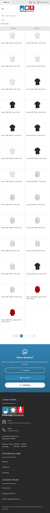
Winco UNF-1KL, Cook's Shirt (35, 135)
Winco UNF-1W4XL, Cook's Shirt (11, 181)
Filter (13, 28)
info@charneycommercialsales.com (19, 423)
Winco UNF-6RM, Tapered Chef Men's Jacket (36, 297)
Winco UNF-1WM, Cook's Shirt (11, 89)
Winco (3, 20)
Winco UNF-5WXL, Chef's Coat (36, 181)
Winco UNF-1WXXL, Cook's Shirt (11, 43)
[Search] (25, 15)
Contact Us (6, 2)
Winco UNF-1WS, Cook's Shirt (10, 66)
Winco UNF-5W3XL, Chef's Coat (11, 297)
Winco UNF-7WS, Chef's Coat (35, 250)
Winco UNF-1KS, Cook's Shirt (10, 112)
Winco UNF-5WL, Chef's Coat (35, 204)
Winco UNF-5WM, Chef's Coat (35, 227)
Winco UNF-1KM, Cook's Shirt (35, 89)
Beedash (5, 509)
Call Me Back (43, 2)
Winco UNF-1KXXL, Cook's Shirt (11, 135)
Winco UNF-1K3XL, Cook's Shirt (36, 158)
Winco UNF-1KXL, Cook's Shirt (36, 112)
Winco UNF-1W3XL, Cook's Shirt (11, 158)
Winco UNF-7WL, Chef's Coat (10, 250)
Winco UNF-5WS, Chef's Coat (10, 204)
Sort (37, 28)
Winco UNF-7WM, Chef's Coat (10, 274)
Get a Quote (25, 378)
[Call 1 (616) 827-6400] (34, 2)
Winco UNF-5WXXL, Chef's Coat (11, 227)
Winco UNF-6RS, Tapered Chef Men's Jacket (11, 320)
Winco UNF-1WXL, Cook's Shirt (36, 43)
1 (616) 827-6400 (13, 431)
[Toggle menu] (3, 9)
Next (34, 336)
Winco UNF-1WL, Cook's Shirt (35, 66)
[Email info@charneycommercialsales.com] (30, 2)
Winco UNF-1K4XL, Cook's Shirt (36, 274)
